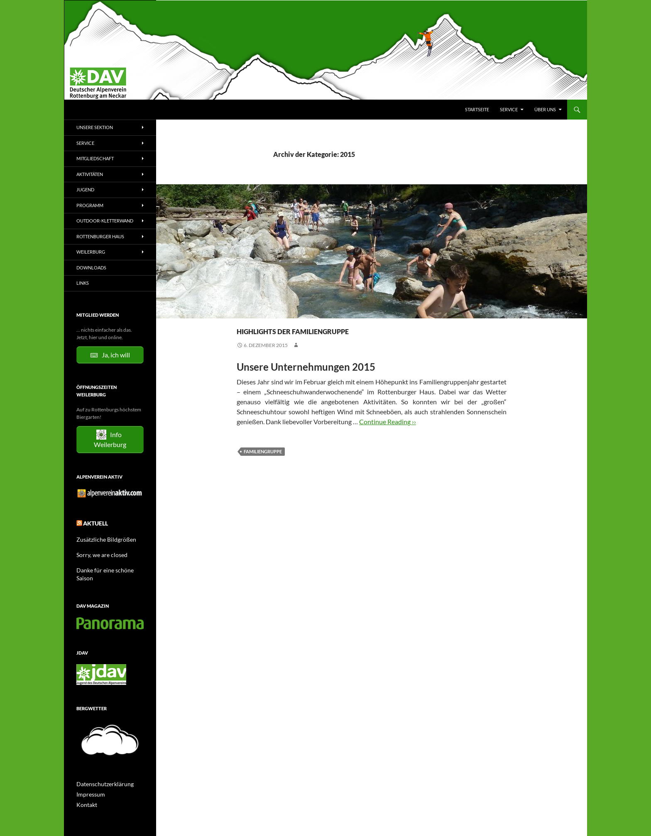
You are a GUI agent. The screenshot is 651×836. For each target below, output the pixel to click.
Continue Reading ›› (387, 421)
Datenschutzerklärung (100, 772)
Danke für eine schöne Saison (108, 567)
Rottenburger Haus (100, 236)
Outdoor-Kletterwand (104, 220)
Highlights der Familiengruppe (352, 328)
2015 (242, 315)
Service (509, 109)
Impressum (88, 782)
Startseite (477, 109)
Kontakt (85, 792)
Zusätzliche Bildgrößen (101, 537)
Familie (260, 315)
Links (82, 283)
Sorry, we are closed (97, 552)
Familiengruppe (263, 451)
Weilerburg (90, 251)
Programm (89, 205)
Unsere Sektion (94, 127)
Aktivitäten (89, 174)
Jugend (85, 189)
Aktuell (93, 522)
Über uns (545, 109)
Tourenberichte (294, 315)
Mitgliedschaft (95, 158)
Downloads (91, 267)
